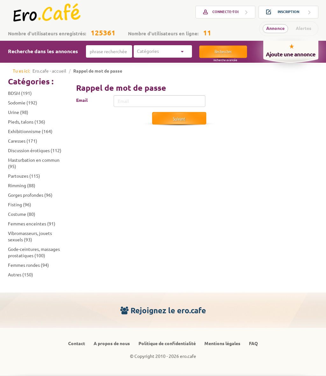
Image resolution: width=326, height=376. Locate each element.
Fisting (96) (19, 204)
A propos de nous (112, 343)
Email (82, 100)
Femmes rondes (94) (28, 265)
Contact (76, 343)
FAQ (253, 343)
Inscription (288, 12)
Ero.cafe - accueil (49, 71)
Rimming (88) (21, 185)
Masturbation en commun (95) (34, 163)
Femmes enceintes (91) (31, 223)
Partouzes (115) (24, 176)
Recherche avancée (225, 60)
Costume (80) (21, 214)
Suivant (179, 119)
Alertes (303, 28)
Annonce (275, 28)
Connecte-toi (225, 12)
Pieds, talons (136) (26, 121)
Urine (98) (18, 112)
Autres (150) (20, 274)
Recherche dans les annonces (43, 51)
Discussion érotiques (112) (34, 150)
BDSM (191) (20, 93)
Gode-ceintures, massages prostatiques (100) (34, 252)
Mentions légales (222, 343)
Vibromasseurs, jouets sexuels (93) (30, 236)
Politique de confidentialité (167, 343)
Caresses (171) (22, 141)
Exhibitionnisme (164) (30, 131)
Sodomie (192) (22, 102)
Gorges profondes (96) (30, 195)
